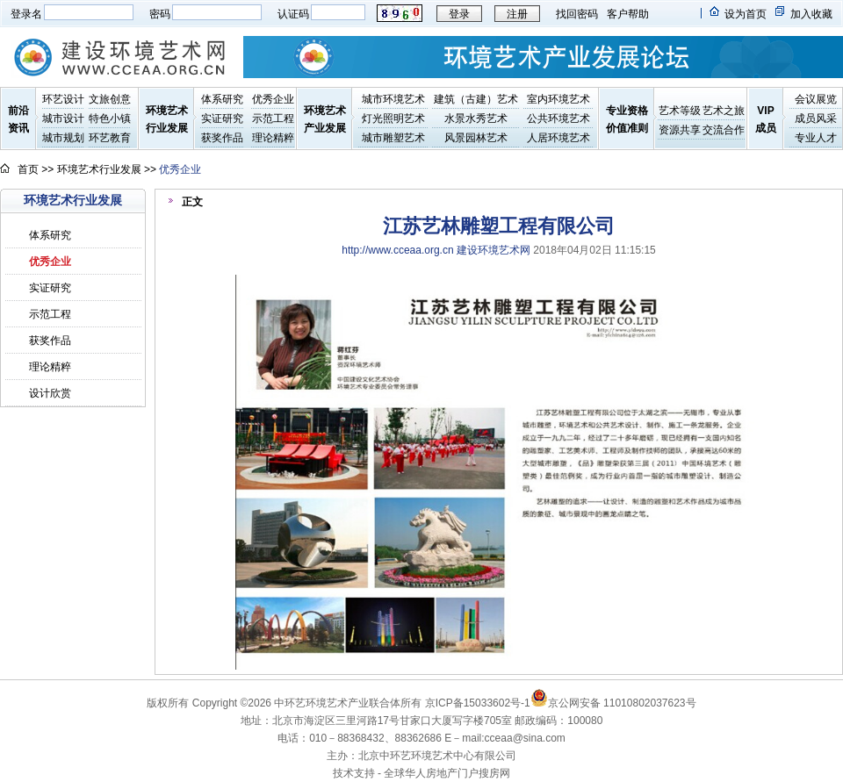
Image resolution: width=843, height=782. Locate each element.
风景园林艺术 (476, 138)
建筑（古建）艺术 (476, 99)
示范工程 (273, 118)
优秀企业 (273, 99)
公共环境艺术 (558, 118)
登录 (459, 14)
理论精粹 (273, 138)
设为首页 (745, 14)
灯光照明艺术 (393, 118)
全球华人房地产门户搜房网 (447, 773)
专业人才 (816, 138)
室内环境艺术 (558, 99)
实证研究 (222, 118)
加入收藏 (811, 14)
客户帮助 (628, 14)
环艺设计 (63, 99)
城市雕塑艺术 (393, 138)
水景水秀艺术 (476, 118)
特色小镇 (110, 118)
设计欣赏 (50, 393)
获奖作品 (222, 138)
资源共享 (680, 130)
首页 (28, 169)
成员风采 (816, 118)
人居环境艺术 (558, 138)
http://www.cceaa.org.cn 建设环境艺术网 (436, 250)
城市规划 (63, 138)
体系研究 (222, 99)
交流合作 (723, 130)
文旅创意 (110, 99)
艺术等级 (680, 110)
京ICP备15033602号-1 (477, 703)
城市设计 (63, 118)
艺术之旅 (723, 110)
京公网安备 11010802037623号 (613, 703)
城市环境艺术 (393, 99)
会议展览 (816, 99)
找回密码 (577, 14)
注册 (517, 14)
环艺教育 (110, 138)
